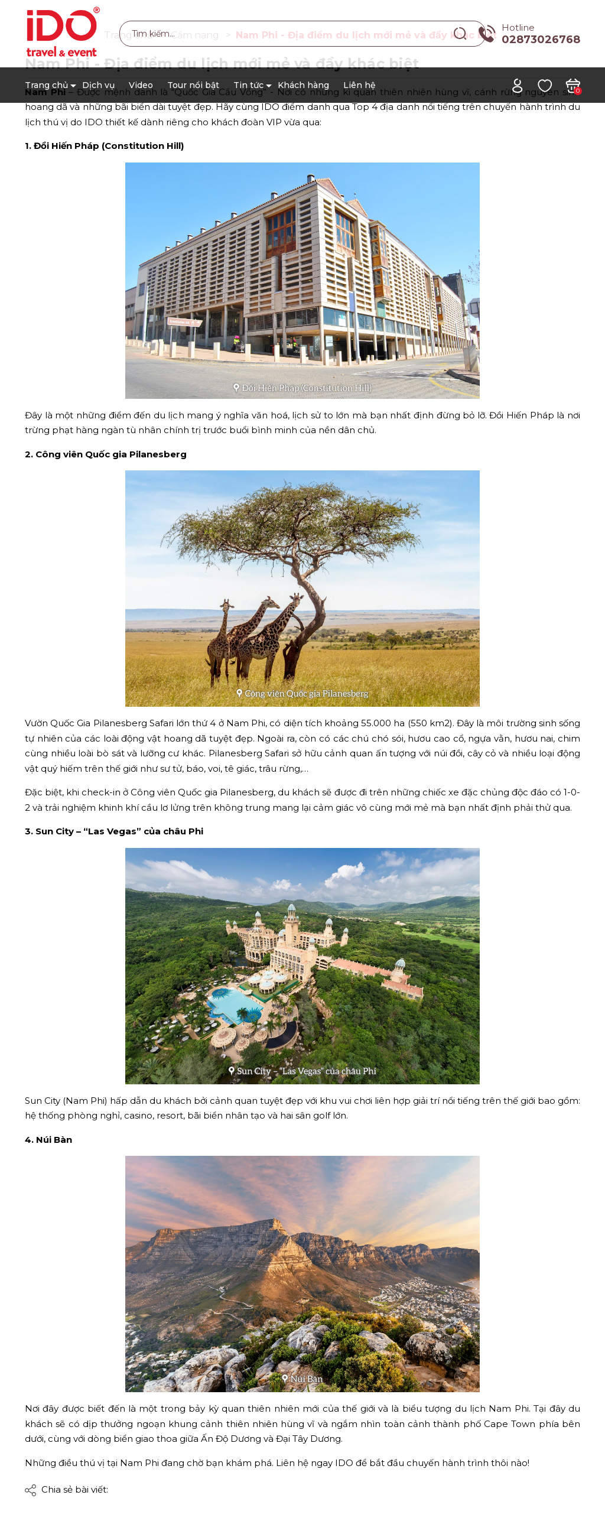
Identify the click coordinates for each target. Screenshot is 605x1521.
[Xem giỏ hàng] (572, 84)
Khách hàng (303, 85)
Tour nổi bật (193, 85)
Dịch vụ (98, 85)
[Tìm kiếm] (460, 33)
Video (141, 85)
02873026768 (541, 39)
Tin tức (248, 85)
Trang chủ (46, 85)
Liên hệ (359, 85)
